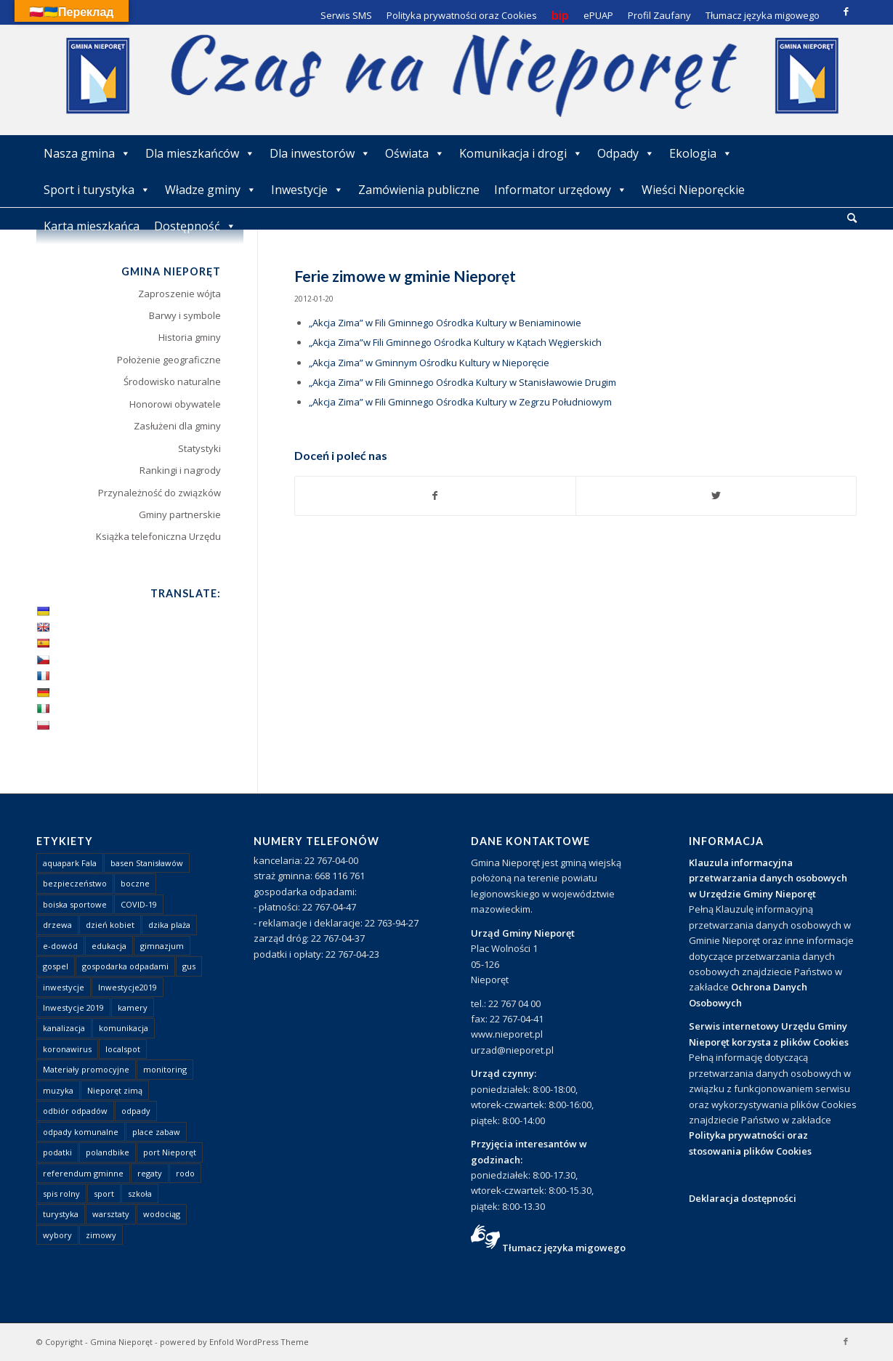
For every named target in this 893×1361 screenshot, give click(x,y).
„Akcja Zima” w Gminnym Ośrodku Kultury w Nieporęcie (429, 362)
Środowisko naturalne (172, 381)
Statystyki (199, 448)
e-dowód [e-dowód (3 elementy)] (60, 945)
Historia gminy (189, 337)
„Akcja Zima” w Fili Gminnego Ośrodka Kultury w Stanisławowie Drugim (462, 382)
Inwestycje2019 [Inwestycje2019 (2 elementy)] (127, 987)
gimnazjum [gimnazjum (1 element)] (162, 945)
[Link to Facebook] (846, 11)
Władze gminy (210, 190)
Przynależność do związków (159, 492)
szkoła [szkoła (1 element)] (140, 1193)
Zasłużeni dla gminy (177, 425)
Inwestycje (307, 190)
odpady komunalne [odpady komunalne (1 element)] (80, 1131)
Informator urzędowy (560, 190)
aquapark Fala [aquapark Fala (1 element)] (70, 862)
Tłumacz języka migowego (564, 1247)
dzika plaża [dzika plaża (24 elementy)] (169, 924)
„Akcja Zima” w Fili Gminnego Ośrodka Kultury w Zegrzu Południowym (460, 401)
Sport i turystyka (97, 190)
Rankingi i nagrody (180, 470)
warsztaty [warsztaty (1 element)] (110, 1213)
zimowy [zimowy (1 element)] (101, 1234)
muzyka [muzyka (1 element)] (58, 1090)
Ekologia (700, 153)
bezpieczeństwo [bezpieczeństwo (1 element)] (75, 883)
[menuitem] (852, 219)
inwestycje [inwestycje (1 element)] (63, 987)
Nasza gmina (87, 153)
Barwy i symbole (185, 315)
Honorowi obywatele (175, 404)
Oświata (415, 153)
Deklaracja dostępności (742, 1198)
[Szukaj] (852, 217)
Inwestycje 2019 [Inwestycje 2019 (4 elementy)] (73, 1007)
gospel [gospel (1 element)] (55, 966)
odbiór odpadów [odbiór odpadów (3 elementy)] (75, 1110)
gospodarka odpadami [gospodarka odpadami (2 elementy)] (125, 966)
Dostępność (195, 226)
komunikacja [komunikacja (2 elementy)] (123, 1027)
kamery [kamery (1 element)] (133, 1007)
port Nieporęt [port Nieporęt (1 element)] (169, 1152)
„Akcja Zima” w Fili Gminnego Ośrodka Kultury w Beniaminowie (445, 322)
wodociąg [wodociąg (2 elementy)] (161, 1213)
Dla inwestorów (320, 153)
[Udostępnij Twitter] (716, 495)
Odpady (626, 153)
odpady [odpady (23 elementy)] (135, 1110)
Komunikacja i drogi (521, 153)
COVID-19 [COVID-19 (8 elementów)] (139, 904)
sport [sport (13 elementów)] (104, 1193)
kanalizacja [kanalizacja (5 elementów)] (64, 1027)
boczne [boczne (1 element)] (135, 883)
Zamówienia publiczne (419, 190)
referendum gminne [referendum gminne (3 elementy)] (83, 1173)
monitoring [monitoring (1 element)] (165, 1069)
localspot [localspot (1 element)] (122, 1048)
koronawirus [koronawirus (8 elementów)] (67, 1048)
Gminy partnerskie (180, 514)
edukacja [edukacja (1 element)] (109, 945)
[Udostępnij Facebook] (435, 495)
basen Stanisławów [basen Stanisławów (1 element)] (146, 862)
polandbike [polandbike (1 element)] (107, 1152)
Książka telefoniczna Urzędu (158, 536)
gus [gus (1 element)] (188, 966)
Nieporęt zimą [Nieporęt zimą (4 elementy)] (114, 1090)
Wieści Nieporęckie (693, 190)
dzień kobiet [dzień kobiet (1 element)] (110, 924)
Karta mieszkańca (92, 226)
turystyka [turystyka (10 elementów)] (60, 1213)
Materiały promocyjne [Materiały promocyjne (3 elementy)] (86, 1069)
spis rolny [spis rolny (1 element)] (61, 1193)
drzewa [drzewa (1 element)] (57, 924)
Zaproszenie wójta (179, 293)
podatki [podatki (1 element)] (57, 1152)
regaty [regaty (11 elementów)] (149, 1173)
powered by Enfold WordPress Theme (234, 1341)
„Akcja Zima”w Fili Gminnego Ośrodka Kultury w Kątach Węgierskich (455, 342)
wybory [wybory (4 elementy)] (57, 1234)
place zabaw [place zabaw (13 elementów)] (156, 1131)
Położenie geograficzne (169, 359)
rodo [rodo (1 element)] (185, 1173)
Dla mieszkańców (200, 153)
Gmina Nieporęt (121, 1341)
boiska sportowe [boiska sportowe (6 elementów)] (75, 904)
